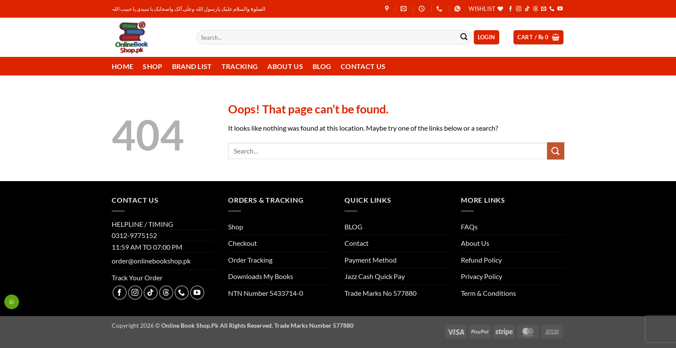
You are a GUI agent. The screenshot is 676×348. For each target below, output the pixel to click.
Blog (322, 66)
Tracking (240, 66)
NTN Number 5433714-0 (265, 293)
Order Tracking (250, 260)
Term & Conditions (488, 293)
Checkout (242, 243)
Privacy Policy (481, 276)
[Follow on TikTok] (527, 9)
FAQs (469, 227)
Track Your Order (137, 277)
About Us (285, 66)
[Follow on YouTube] (560, 9)
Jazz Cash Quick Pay (374, 276)
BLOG (353, 227)
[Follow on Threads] (535, 9)
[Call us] (551, 9)
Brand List (192, 66)
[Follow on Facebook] (510, 9)
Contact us (363, 66)
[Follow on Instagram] (518, 9)
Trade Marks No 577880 (380, 293)
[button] (486, 37)
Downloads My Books (260, 276)
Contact (356, 243)
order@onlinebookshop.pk (151, 261)
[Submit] (464, 37)
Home (122, 66)
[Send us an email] (543, 9)
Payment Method (370, 260)
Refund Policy (481, 260)
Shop (152, 66)
